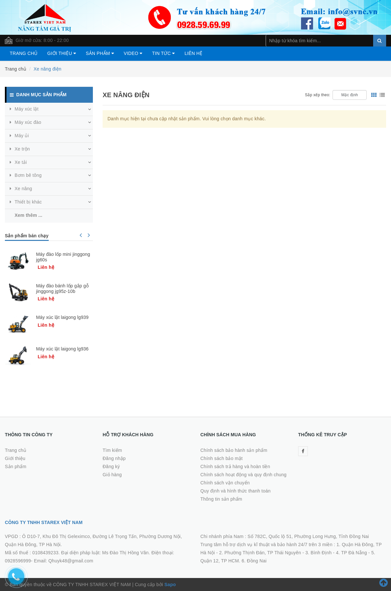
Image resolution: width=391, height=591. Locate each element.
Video (133, 53)
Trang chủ (23, 53)
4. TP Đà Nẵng (351, 552)
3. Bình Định (318, 552)
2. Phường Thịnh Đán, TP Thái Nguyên (260, 552)
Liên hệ (193, 53)
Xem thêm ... (28, 215)
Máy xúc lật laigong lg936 (62, 348)
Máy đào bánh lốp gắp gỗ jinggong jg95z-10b (62, 288)
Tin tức (163, 53)
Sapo (170, 584)
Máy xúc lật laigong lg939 (62, 317)
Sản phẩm (100, 53)
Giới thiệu (61, 53)
